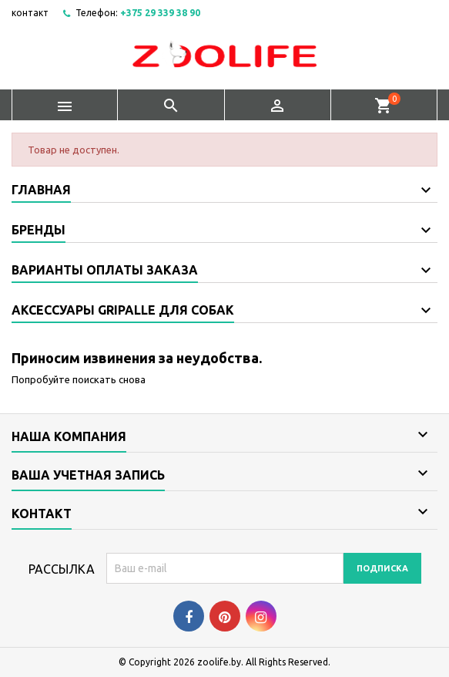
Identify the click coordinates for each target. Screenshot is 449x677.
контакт (30, 13)
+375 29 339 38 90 (160, 13)
